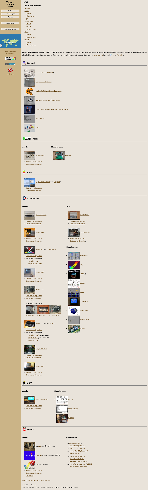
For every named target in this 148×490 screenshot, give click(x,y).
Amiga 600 (39, 249)
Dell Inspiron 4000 (75, 443)
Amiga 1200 (40, 289)
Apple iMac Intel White (77, 456)
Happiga (39, 455)
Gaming (82, 273)
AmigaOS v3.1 (33, 261)
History (82, 283)
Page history (10, 23)
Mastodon (120, 55)
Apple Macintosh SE (77, 459)
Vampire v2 (52, 249)
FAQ (81, 264)
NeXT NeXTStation (42, 399)
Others (28, 26)
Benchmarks (84, 255)
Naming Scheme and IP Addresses (48, 100)
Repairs (68, 155)
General (27, 8)
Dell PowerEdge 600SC (77, 446)
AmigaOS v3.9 (33, 340)
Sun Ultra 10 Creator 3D (77, 448)
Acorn (27, 11)
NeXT (26, 32)
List (10, 74)
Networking (30, 301)
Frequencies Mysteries (43, 82)
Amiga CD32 (40, 232)
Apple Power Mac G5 (43, 182)
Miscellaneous (31, 16)
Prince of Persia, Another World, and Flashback (52, 109)
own (39, 446)
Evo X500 (51, 323)
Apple (26, 19)
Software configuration (33, 164)
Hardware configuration (34, 161)
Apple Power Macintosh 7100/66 (81, 464)
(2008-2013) (41, 315)
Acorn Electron (41, 155)
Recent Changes (10, 29)
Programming (40, 118)
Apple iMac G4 (75, 453)
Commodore (29, 21)
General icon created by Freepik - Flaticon (36, 480)
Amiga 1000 (40, 272)
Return (10, 17)
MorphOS (57, 182)
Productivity (84, 310)
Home (10, 11)
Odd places (84, 301)
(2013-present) (54, 315)
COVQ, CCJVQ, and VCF (44, 72)
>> (13, 74)
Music (82, 292)
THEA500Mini (84, 215)
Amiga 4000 (40, 366)
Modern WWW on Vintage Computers (49, 91)
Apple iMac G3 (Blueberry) (79, 451)
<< (8, 74)
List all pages (10, 14)
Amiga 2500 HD (41, 349)
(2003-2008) (30, 315)
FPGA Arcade (84, 232)
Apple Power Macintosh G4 (79, 467)
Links (37, 127)
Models (28, 13)
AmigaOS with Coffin (35, 264)
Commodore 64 (41, 215)
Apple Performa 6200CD (78, 461)
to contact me (98, 55)
